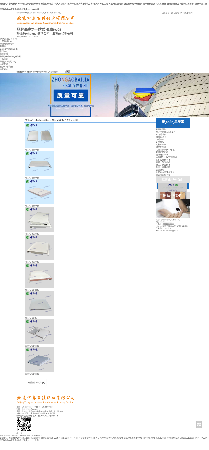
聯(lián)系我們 (186, 13)
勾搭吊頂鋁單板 (32, 150)
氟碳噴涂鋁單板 (163, 175)
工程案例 (4, 59)
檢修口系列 (161, 137)
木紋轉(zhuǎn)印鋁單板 (166, 157)
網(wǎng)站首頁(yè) (9, 39)
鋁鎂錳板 (160, 170)
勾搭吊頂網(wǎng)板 (165, 149)
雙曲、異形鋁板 (163, 165)
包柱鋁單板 (161, 144)
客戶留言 (4, 69)
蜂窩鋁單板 (161, 147)
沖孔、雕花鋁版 (163, 167)
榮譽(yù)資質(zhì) (8, 61)
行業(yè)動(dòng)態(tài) (10, 56)
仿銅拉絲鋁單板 (163, 160)
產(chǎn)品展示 (7, 44)
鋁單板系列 (161, 129)
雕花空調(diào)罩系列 (166, 132)
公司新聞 (4, 54)
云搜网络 (28, 416)
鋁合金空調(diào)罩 (9, 49)
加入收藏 (175, 13)
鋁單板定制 (38, 71)
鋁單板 (3, 46)
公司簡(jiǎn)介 (6, 41)
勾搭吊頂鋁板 (58, 120)
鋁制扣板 (160, 142)
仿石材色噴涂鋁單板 (165, 172)
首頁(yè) (29, 120)
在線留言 (165, 13)
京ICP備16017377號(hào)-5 (45, 416)
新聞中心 (4, 51)
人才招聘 (4, 64)
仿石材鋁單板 (162, 154)
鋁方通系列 (161, 134)
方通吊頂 (160, 139)
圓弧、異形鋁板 (163, 162)
